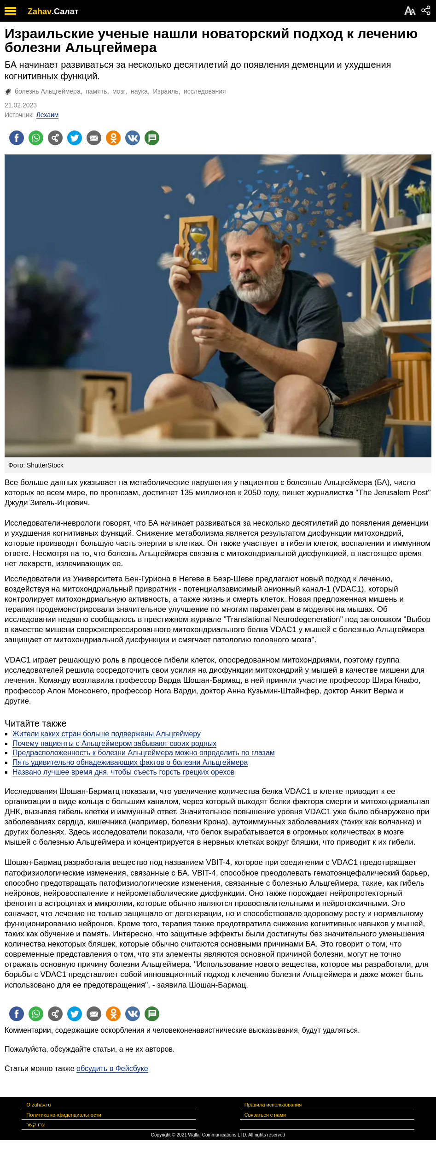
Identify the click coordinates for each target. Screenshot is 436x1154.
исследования (205, 91)
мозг (119, 91)
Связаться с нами (265, 1115)
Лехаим (47, 114)
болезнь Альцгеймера (48, 91)
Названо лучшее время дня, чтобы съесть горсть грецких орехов (123, 772)
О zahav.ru (38, 1104)
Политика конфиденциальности (63, 1115)
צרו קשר (35, 1124)
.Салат (65, 11)
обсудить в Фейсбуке (112, 1068)
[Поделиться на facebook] (16, 137)
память (96, 91)
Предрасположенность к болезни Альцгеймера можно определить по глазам (143, 753)
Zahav (40, 11)
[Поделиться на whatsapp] (36, 137)
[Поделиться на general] (55, 137)
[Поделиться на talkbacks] (152, 137)
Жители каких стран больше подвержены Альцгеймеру (106, 734)
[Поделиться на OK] (113, 137)
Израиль (165, 91)
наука (139, 91)
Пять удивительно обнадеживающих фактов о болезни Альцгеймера (130, 762)
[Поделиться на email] (94, 137)
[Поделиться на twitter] (74, 137)
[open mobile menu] (10, 11)
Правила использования (273, 1104)
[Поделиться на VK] (132, 137)
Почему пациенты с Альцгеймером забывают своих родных (114, 743)
